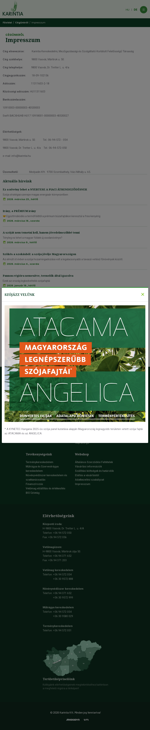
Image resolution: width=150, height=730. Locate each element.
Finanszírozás (34, 484)
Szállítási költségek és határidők (94, 470)
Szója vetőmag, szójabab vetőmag (95, 385)
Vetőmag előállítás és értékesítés (45, 488)
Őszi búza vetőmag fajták (92, 403)
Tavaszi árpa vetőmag (90, 425)
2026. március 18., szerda (23, 221)
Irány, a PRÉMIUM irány (19, 211)
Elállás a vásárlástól (87, 475)
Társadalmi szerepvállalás (42, 420)
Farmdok (31, 425)
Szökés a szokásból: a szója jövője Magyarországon (39, 254)
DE (135, 10)
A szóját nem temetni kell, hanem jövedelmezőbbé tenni (41, 232)
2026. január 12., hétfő (21, 328)
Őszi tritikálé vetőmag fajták (93, 412)
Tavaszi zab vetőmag (89, 434)
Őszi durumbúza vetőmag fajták (95, 407)
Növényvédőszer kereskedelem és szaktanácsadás (46, 477)
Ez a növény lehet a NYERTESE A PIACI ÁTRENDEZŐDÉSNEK (45, 189)
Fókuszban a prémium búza (22, 319)
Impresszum (82, 484)
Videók (30, 385)
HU (127, 10)
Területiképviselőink (59, 679)
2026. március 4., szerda (23, 264)
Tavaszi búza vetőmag (90, 420)
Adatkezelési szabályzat (89, 479)
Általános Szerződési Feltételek (94, 462)
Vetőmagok (32, 416)
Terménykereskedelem (39, 462)
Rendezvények (34, 438)
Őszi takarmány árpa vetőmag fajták (98, 394)
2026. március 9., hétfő (22, 242)
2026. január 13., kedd (21, 307)
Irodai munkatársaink (38, 403)
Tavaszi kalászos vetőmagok (92, 416)
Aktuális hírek (34, 434)
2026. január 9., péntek (22, 350)
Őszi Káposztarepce (87, 438)
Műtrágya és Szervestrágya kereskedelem (42, 468)
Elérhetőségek (34, 398)
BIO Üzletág (33, 492)
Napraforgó (82, 442)
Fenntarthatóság (35, 429)
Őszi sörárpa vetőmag (89, 398)
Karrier (30, 412)
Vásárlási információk (88, 466)
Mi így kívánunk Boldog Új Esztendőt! (29, 340)
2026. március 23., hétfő (22, 199)
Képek (29, 390)
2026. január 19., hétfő (21, 285)
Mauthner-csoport (37, 407)
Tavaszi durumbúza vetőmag (94, 429)
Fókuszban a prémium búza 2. (23, 297)
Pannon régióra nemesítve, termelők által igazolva (38, 275)
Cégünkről (32, 394)
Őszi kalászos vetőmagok (90, 390)
